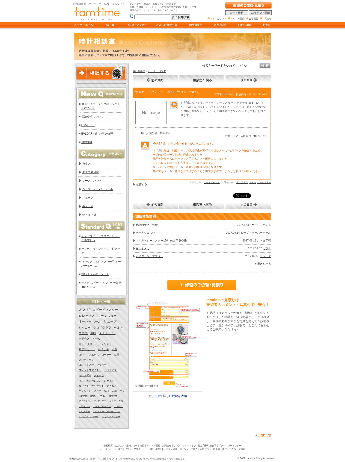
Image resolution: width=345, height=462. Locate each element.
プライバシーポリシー (229, 445)
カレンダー (85, 375)
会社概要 (108, 445)
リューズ (265, 256)
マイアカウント (218, 18)
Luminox (83, 396)
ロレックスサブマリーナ (93, 364)
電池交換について (92, 116)
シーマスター (264, 182)
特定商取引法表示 (207, 445)
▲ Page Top (263, 435)
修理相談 (86, 142)
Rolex (93, 396)
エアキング (84, 406)
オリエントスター (111, 416)
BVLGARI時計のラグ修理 (97, 133)
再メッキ (87, 206)
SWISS (102, 396)
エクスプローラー (102, 406)
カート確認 (138, 445)
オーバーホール (90, 321)
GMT (114, 391)
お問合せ (166, 445)
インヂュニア (100, 401)
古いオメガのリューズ (95, 274)
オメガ (252, 182)
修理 (106, 390)
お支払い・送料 (123, 445)
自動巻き (84, 338)
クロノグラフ (102, 327)
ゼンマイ (84, 385)
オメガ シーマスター (149, 256)
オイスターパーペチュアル (106, 411)
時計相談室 (139, 71)
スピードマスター (105, 310)
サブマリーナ (87, 349)
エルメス (118, 406)
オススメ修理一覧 (173, 449)
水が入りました (145, 232)
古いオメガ (142, 248)
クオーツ (99, 375)
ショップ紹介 (191, 449)
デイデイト (97, 385)
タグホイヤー (107, 333)
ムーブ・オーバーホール (256, 232)
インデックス (116, 401)
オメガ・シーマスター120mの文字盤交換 (161, 240)
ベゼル (96, 338)
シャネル (109, 380)
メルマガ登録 (153, 445)
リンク (176, 445)
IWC (122, 391)
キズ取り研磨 (90, 172)
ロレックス (87, 316)
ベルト (118, 327)
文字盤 (83, 333)
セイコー (85, 327)
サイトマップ (189, 445)
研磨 (114, 349)
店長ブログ (205, 449)
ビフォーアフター (134, 449)
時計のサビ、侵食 (147, 225)
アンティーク (86, 359)
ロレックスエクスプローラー (95, 354)
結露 (116, 354)
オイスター (84, 411)
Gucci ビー (88, 125)
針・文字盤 (264, 240)
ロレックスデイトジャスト (95, 344)
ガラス (267, 248)
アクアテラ (242, 182)
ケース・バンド (157, 71)
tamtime (113, 396)
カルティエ (110, 370)
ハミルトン (85, 390)
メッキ (97, 390)
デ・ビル (112, 385)
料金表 (216, 449)
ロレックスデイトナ (90, 370)
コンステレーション (90, 380)
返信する (141, 184)
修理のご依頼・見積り (233, 449)
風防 (93, 333)
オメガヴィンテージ (89, 416)
